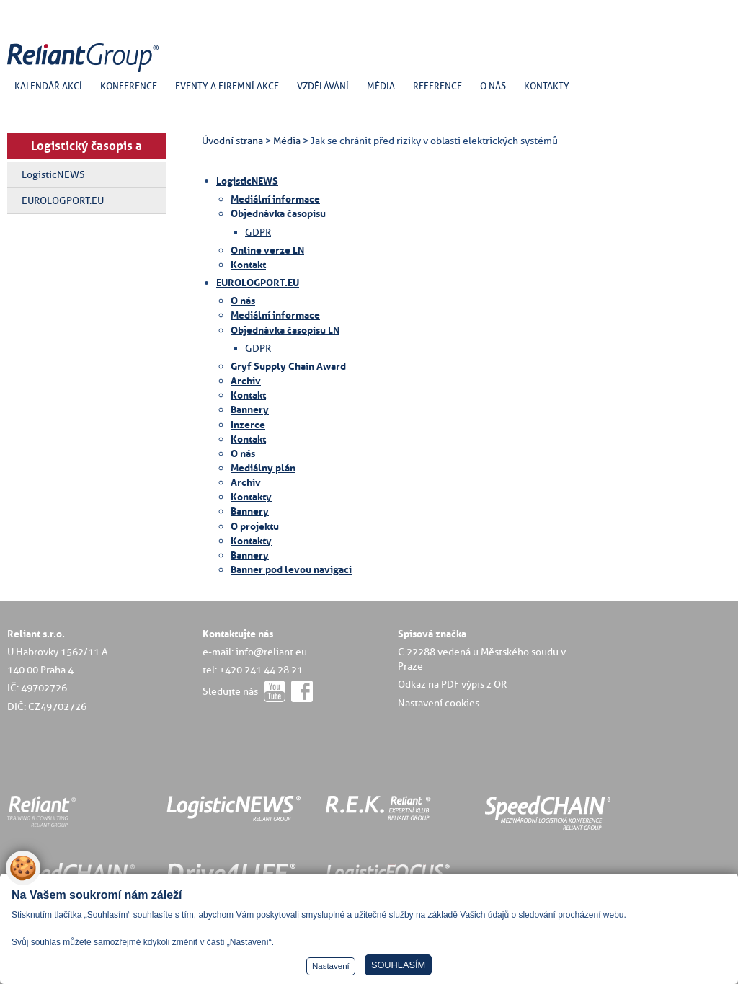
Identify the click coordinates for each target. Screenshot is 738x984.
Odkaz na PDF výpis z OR (452, 684)
